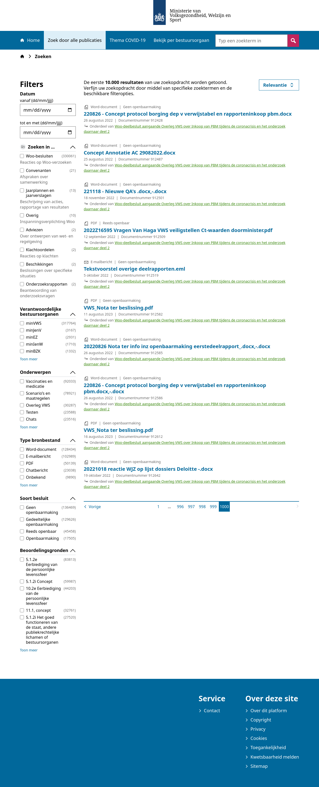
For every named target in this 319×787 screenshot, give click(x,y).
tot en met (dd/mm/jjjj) (41, 123)
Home (29, 40)
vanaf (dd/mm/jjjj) (36, 100)
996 (181, 506)
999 (214, 506)
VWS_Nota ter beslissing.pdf (118, 308)
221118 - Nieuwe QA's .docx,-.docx (125, 191)
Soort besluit (48, 498)
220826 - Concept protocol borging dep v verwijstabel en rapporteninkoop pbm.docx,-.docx (175, 388)
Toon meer (29, 359)
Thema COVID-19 (128, 40)
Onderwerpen (48, 372)
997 (192, 506)
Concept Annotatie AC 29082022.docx (129, 153)
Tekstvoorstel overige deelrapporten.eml (134, 269)
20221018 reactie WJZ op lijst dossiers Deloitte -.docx (148, 469)
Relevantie (281, 86)
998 (203, 506)
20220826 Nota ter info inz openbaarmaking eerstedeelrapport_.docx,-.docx (177, 346)
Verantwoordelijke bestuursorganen (48, 311)
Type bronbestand (48, 440)
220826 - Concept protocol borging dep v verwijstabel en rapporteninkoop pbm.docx (188, 114)
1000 (225, 506)
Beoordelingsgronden (48, 550)
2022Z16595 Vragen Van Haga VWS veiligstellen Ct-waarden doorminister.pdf (178, 230)
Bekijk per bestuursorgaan (181, 40)
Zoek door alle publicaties (75, 40)
